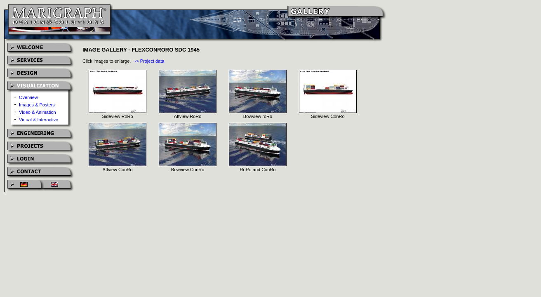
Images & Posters (37, 104)
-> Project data (150, 61)
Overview (28, 97)
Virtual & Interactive (38, 119)
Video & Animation (37, 112)
